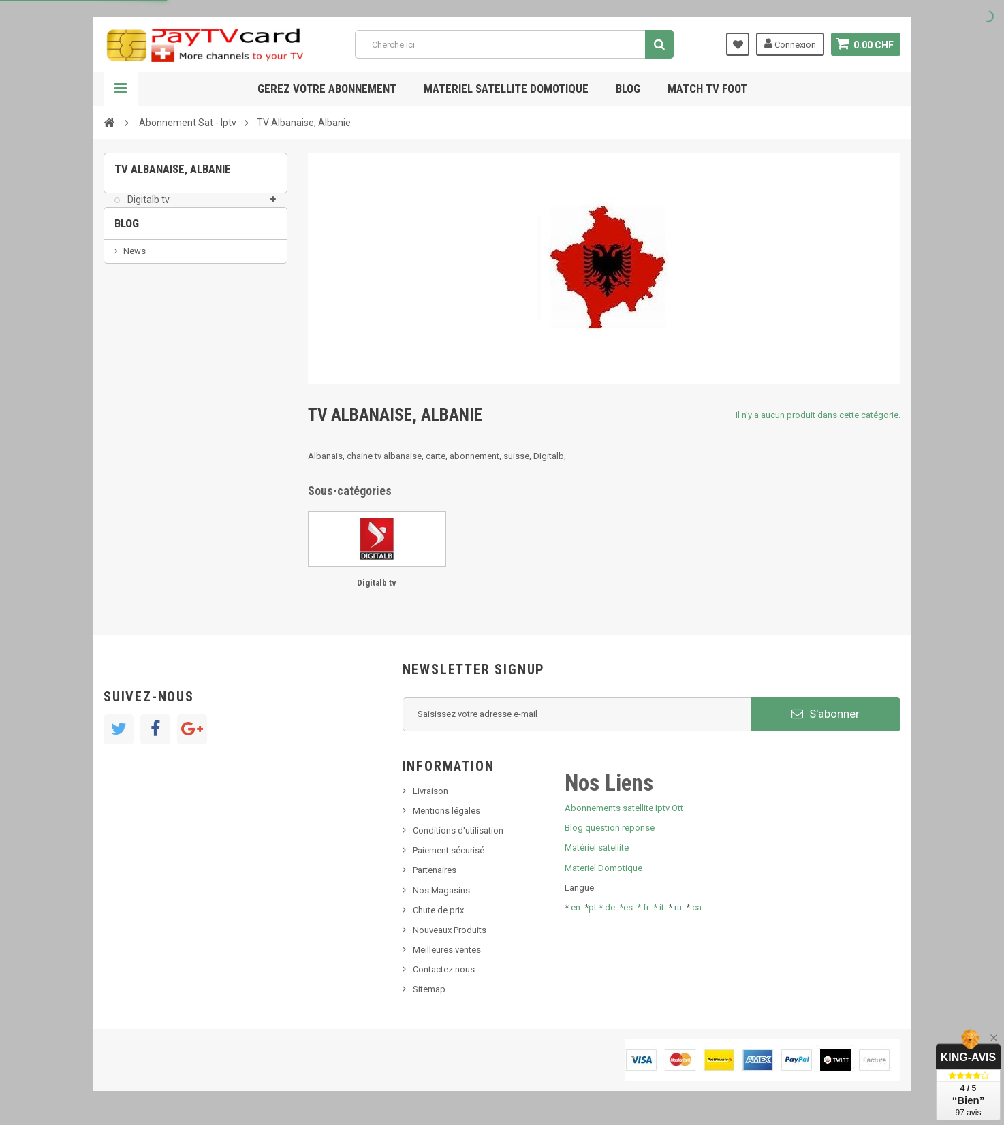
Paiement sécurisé (448, 850)
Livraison (430, 791)
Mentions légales (446, 811)
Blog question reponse (610, 828)
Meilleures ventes (447, 950)
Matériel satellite (597, 847)
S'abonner (825, 713)
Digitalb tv (147, 208)
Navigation (121, 89)
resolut (137, 401)
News (134, 299)
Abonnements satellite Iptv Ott (624, 808)
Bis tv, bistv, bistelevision (171, 360)
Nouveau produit (156, 319)
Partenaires (434, 870)
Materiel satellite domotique (506, 88)
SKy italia (141, 340)
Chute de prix (438, 910)
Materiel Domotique (603, 868)
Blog (628, 88)
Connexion (789, 43)
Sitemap (429, 989)
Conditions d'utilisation (458, 830)
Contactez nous (444, 969)
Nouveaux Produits (449, 930)
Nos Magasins (441, 890)
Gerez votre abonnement (326, 88)
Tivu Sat (138, 381)
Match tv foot (707, 88)
